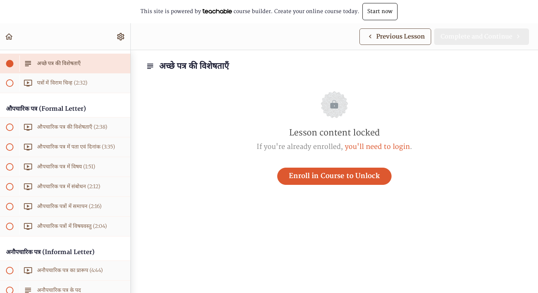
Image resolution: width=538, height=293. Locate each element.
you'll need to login (377, 147)
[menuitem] (121, 36)
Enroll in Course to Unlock (334, 176)
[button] (9, 36)
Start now (380, 11)
